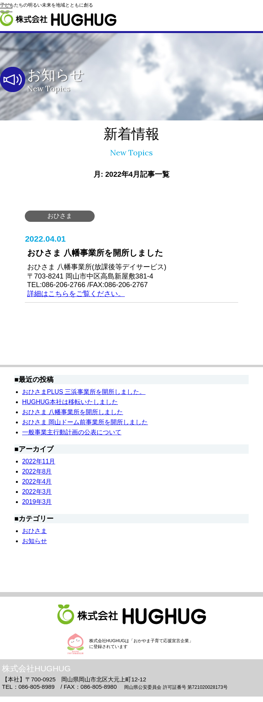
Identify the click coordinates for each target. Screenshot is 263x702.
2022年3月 (37, 491)
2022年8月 (37, 471)
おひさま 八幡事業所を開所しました (72, 412)
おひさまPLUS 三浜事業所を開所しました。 (83, 391)
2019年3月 (37, 501)
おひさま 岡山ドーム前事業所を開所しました (85, 422)
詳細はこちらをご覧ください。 (76, 294)
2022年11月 (38, 461)
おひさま (59, 216)
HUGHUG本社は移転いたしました (70, 402)
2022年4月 (37, 481)
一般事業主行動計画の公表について (71, 432)
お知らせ (34, 541)
